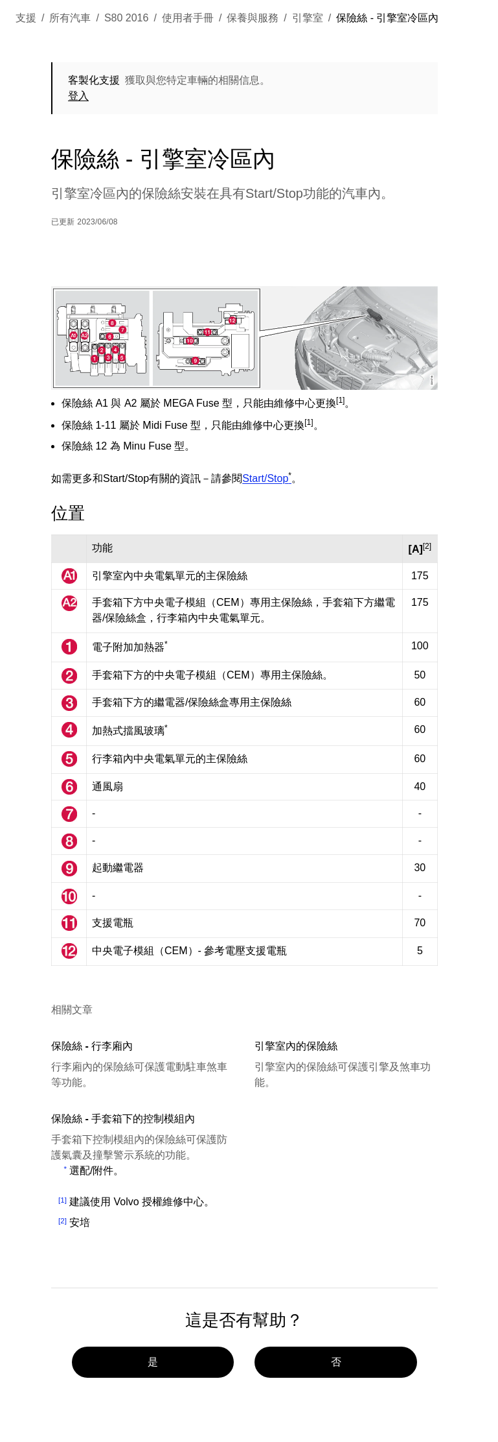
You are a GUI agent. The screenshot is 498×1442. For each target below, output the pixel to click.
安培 (79, 1222)
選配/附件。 (96, 1170)
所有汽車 (70, 17)
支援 (26, 17)
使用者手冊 (188, 17)
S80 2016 (126, 17)
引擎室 (307, 17)
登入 (78, 95)
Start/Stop (266, 478)
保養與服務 (252, 17)
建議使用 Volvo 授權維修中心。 (141, 1201)
